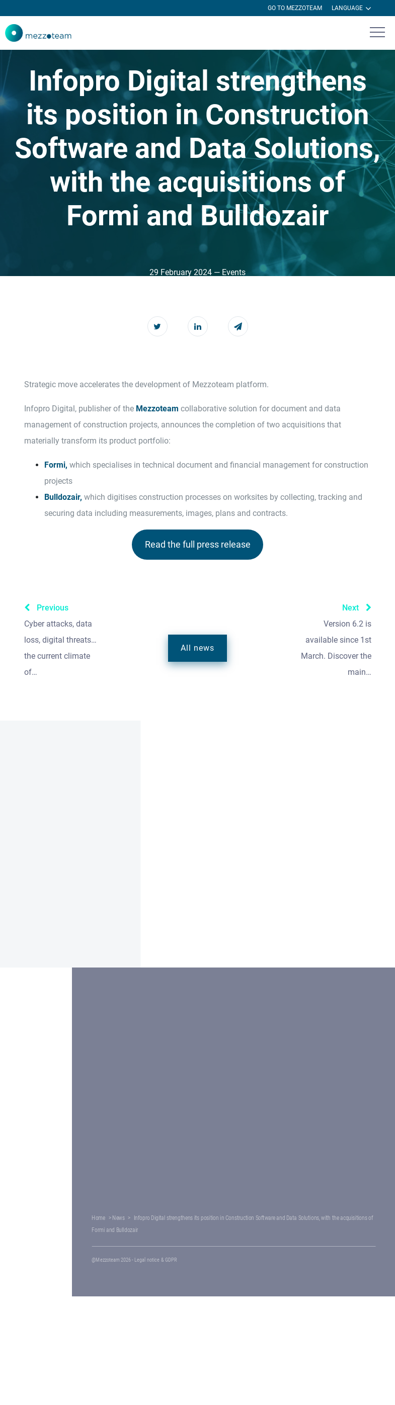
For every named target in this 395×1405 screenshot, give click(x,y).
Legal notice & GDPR (202, 1260)
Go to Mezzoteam (295, 8)
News (172, 1217)
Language (351, 8)
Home (156, 1217)
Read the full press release (198, 544)
